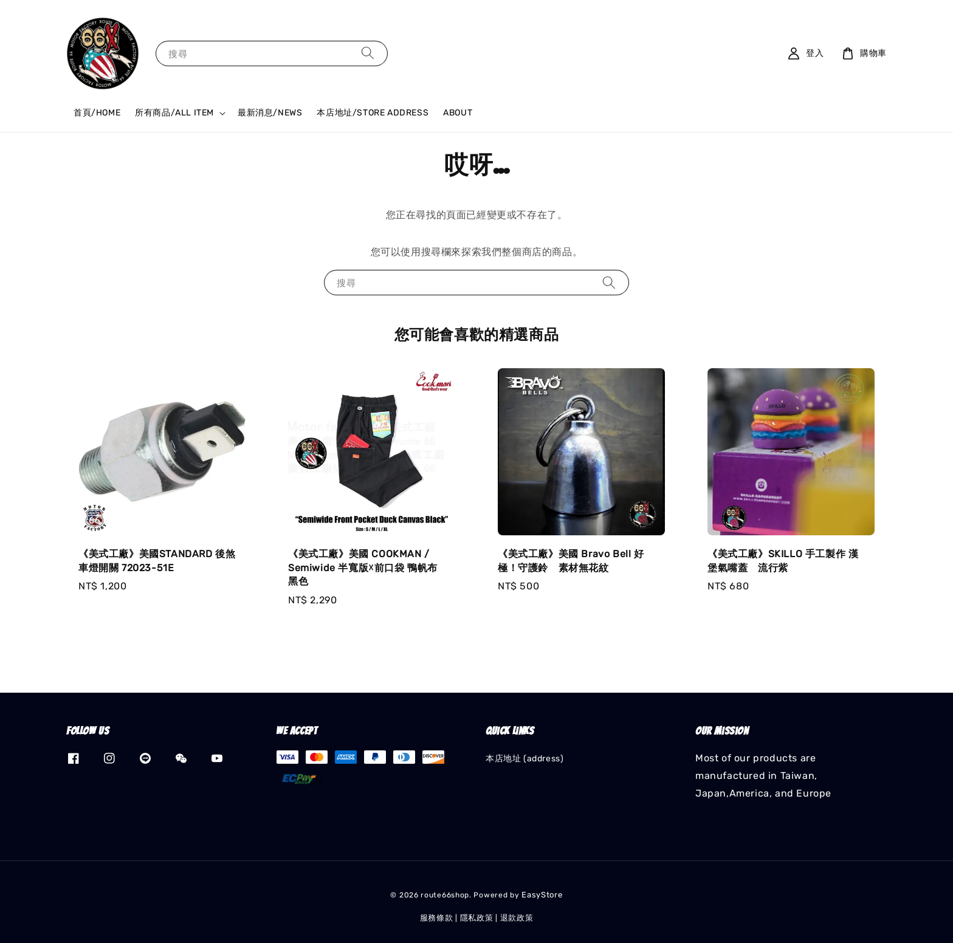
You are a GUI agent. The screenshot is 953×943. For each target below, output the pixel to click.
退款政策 (517, 917)
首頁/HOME (97, 113)
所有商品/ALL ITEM (174, 113)
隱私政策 (477, 917)
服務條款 (436, 917)
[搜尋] (367, 53)
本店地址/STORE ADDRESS (372, 113)
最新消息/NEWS (270, 113)
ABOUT (457, 113)
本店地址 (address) (524, 758)
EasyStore (541, 894)
